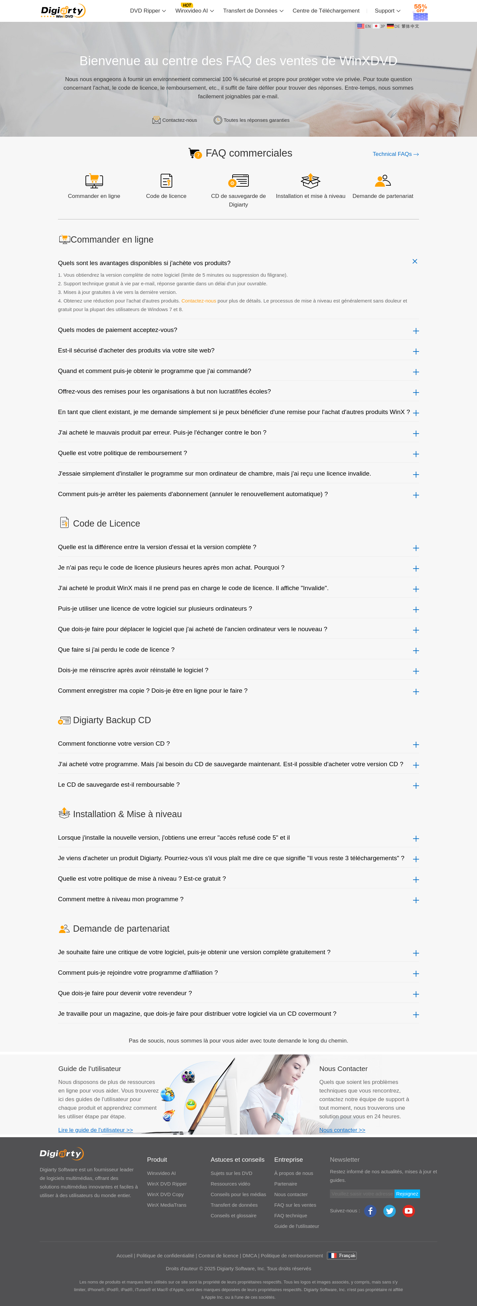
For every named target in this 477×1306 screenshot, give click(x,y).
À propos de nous (293, 1173)
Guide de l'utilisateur (296, 1226)
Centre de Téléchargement (326, 11)
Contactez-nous (179, 120)
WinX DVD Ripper (167, 1184)
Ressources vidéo (230, 1184)
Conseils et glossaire (233, 1215)
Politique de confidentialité (165, 1255)
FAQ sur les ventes (295, 1205)
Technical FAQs (396, 154)
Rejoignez (407, 1193)
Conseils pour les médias (238, 1194)
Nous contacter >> (342, 1130)
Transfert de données (234, 1205)
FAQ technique (290, 1215)
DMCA (249, 1255)
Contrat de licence (218, 1255)
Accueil (124, 1255)
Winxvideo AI (191, 11)
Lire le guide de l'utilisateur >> (95, 1130)
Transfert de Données (250, 11)
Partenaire (285, 1184)
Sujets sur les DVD (231, 1173)
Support (385, 11)
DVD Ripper (145, 11)
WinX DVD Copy (165, 1194)
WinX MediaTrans (166, 1205)
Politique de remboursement (292, 1255)
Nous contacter (291, 1194)
